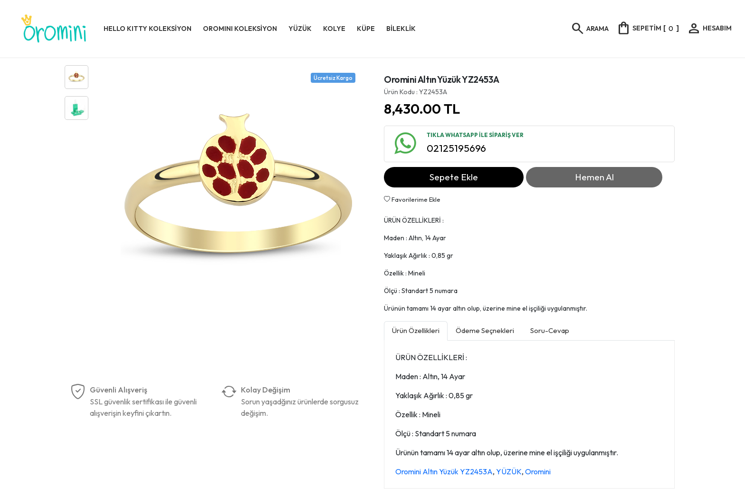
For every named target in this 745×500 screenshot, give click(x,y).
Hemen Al (594, 177)
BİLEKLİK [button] (401, 28)
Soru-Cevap (549, 330)
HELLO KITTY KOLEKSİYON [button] (147, 28)
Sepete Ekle (454, 177)
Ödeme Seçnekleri (485, 330)
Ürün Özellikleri (415, 330)
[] (647, 28)
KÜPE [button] (366, 28)
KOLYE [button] (334, 28)
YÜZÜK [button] (300, 28)
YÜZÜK (509, 471)
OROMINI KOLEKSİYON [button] (240, 28)
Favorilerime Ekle (412, 199)
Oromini (538, 471)
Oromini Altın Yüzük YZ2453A (444, 471)
